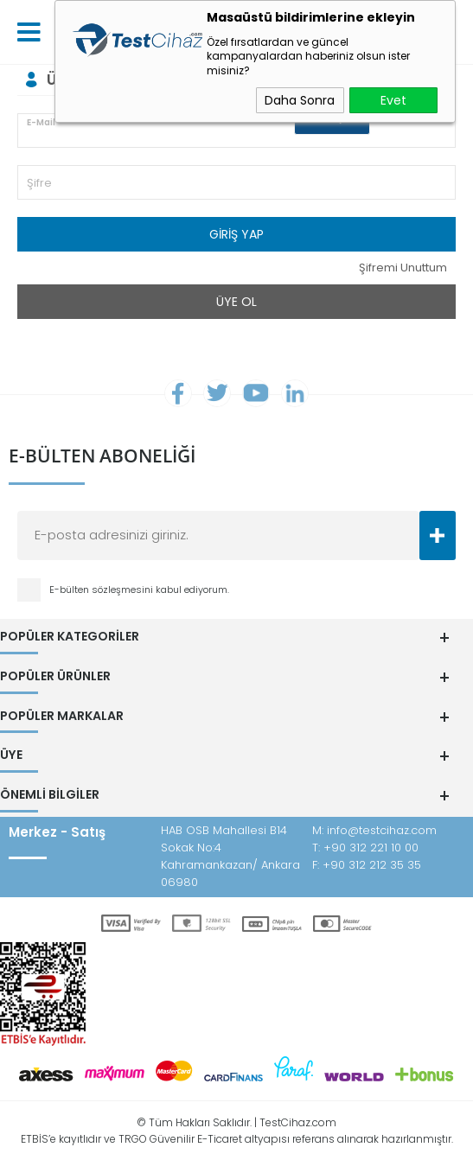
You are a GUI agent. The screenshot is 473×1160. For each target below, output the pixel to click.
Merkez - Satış (57, 831)
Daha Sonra (300, 100)
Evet (393, 100)
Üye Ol (236, 301)
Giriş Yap (236, 234)
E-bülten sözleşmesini (102, 591)
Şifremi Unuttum (403, 267)
